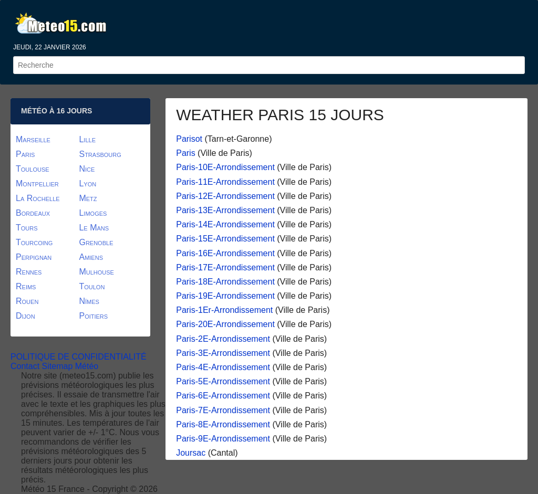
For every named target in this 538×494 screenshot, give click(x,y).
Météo (86, 366)
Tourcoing (34, 242)
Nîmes (89, 301)
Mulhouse (96, 271)
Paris (185, 153)
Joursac (190, 452)
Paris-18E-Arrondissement (225, 281)
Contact (25, 366)
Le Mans (94, 227)
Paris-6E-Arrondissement (223, 395)
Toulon (92, 286)
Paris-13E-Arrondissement (225, 210)
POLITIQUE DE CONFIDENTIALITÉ (79, 356)
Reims (26, 286)
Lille (87, 139)
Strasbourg (100, 154)
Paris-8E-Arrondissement (223, 424)
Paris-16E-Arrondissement (225, 253)
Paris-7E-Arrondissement (223, 410)
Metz (88, 198)
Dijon (25, 315)
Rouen (27, 301)
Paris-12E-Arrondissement (225, 196)
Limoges (93, 212)
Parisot (189, 138)
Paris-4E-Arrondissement (223, 367)
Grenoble (96, 242)
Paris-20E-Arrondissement (225, 324)
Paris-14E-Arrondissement (225, 224)
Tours (27, 227)
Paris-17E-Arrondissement (225, 267)
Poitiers (93, 315)
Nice (87, 168)
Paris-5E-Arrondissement (223, 381)
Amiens (91, 257)
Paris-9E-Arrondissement (223, 438)
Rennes (29, 271)
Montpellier (37, 183)
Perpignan (33, 257)
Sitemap (57, 366)
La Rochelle (38, 198)
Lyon (87, 183)
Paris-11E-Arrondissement (225, 181)
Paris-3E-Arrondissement (223, 353)
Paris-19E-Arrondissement (225, 295)
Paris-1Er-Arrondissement (224, 310)
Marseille (33, 139)
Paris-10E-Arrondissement (225, 167)
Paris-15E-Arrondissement (225, 238)
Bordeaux (33, 212)
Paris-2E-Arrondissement (223, 338)
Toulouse (32, 168)
